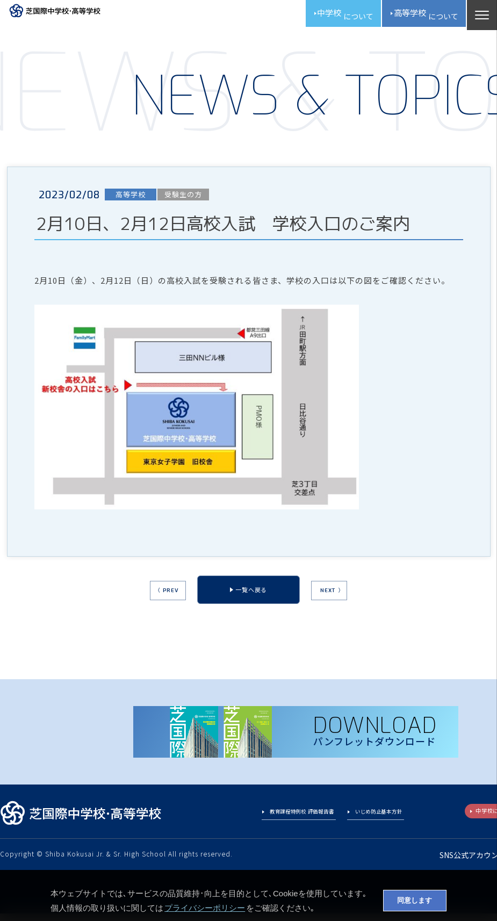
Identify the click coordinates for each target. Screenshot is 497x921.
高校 (415, 16)
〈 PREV (151, 600)
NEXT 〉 (347, 600)
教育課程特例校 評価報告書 (274, 821)
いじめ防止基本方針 (371, 821)
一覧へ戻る (251, 599)
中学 (318, 16)
